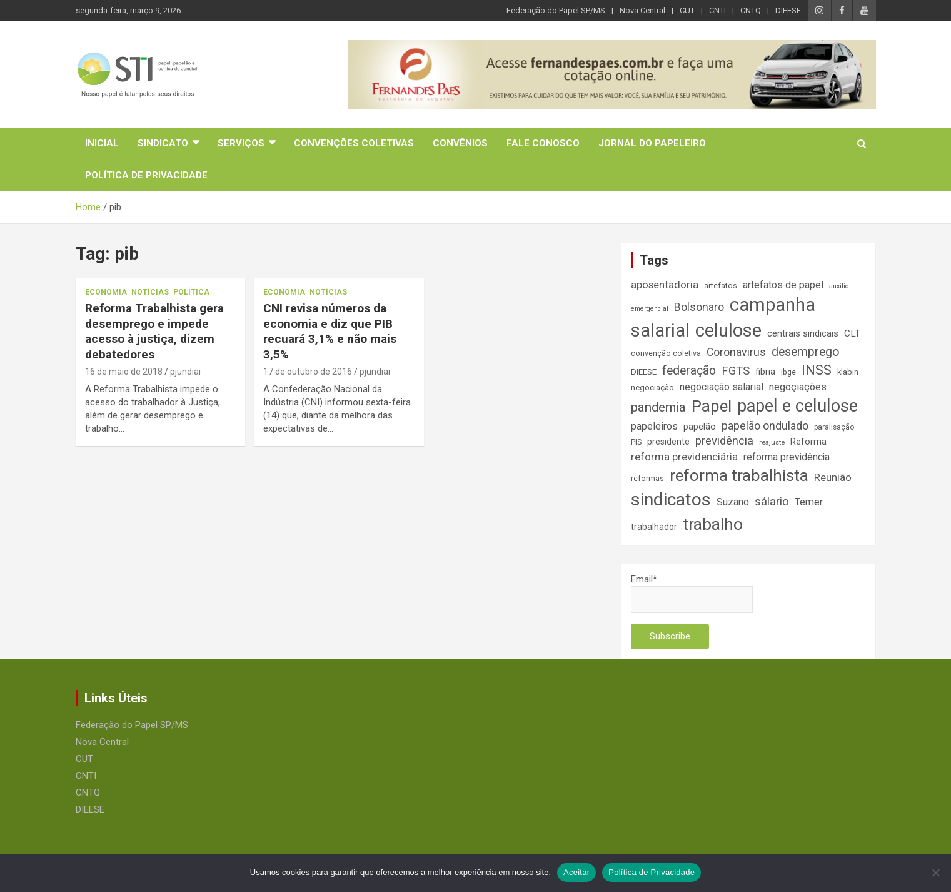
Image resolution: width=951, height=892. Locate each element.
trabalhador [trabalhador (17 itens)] (654, 527)
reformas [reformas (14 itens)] (647, 478)
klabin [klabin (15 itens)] (847, 372)
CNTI (717, 10)
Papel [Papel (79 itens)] (712, 406)
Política (191, 292)
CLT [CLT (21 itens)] (852, 333)
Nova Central (642, 10)
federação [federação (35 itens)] (689, 370)
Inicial (102, 143)
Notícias (150, 292)
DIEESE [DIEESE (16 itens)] (644, 372)
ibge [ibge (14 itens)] (788, 372)
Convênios (460, 143)
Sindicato (163, 143)
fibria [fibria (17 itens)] (765, 372)
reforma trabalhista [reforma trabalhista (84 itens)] (739, 475)
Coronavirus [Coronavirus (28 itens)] (736, 352)
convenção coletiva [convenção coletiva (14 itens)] (666, 353)
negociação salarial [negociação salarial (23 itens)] (721, 387)
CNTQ (750, 10)
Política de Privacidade (146, 175)
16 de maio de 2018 (124, 372)
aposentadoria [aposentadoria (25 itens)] (664, 285)
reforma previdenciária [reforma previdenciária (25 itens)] (684, 457)
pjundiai (185, 372)
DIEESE (788, 10)
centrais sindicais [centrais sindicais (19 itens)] (802, 333)
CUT (687, 10)
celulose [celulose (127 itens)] (728, 330)
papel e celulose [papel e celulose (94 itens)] (797, 406)
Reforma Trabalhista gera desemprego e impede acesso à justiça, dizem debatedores (154, 331)
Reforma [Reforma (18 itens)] (808, 442)
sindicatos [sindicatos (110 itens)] (671, 499)
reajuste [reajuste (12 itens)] (772, 442)
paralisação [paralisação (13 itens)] (834, 427)
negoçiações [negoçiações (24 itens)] (798, 387)
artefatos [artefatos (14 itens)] (720, 285)
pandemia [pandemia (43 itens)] (658, 407)
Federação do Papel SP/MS (555, 10)
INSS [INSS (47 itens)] (817, 370)
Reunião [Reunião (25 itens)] (833, 478)
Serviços (241, 143)
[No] (935, 872)
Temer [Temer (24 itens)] (809, 502)
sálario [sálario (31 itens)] (772, 502)
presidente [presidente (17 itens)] (668, 442)
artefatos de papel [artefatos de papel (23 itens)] (783, 285)
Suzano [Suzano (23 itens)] (733, 502)
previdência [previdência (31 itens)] (724, 441)
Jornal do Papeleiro (652, 143)
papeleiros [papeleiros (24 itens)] (654, 426)
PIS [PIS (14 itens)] (636, 442)
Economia (106, 292)
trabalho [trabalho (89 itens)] (713, 524)
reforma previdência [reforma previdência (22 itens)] (786, 457)
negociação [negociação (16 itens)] (652, 387)
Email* (692, 593)
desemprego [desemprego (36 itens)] (806, 352)
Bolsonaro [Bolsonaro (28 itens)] (699, 307)
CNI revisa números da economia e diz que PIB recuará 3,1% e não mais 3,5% (329, 331)
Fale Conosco (543, 143)
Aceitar (576, 872)
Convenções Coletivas (354, 143)
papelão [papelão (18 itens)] (699, 427)
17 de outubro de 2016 (307, 372)
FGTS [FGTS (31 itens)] (736, 371)
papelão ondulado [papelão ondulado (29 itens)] (765, 425)
